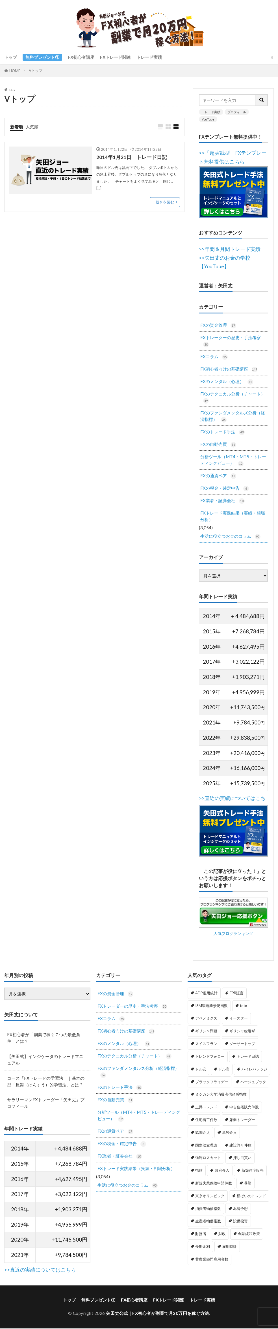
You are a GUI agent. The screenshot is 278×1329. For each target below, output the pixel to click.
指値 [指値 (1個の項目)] (199, 1171)
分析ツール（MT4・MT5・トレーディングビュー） (233, 460)
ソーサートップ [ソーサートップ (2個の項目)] (242, 1044)
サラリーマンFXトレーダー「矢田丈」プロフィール (45, 1104)
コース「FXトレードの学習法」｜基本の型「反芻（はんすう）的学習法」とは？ (45, 1082)
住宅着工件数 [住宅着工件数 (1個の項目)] (206, 1120)
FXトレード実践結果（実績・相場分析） (232, 516)
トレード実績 (149, 57)
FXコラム (214, 357)
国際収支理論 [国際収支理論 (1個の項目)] (206, 1145)
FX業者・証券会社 (222, 501)
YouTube (208, 119)
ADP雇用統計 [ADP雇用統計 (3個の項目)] (206, 993)
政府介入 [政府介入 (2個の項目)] (222, 1171)
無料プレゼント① (42, 57)
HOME (14, 70)
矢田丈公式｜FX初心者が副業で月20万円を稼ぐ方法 (157, 1314)
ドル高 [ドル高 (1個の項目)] (223, 1069)
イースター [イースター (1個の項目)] (238, 1019)
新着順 (16, 126)
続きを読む (165, 202)
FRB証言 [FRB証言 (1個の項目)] (237, 993)
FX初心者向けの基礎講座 (228, 369)
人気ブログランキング (233, 951)
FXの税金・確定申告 (224, 489)
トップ (10, 57)
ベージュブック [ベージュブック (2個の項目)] (253, 1082)
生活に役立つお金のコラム (230, 537)
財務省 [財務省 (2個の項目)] (200, 1234)
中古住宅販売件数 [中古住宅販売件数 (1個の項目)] (244, 1107)
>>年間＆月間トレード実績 (229, 249)
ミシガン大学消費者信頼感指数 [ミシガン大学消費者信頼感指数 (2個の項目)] (221, 1095)
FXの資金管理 (218, 325)
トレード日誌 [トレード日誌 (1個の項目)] (248, 1057)
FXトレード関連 (115, 57)
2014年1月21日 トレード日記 (131, 157)
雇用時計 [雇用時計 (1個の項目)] (229, 1247)
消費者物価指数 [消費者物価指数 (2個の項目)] (208, 1209)
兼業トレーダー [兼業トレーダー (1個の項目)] (242, 1120)
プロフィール (236, 112)
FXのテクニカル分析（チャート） (232, 397)
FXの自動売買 (218, 445)
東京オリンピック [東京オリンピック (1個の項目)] (210, 1196)
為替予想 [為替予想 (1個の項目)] (240, 1209)
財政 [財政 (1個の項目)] (222, 1234)
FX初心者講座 (81, 57)
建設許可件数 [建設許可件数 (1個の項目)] (240, 1145)
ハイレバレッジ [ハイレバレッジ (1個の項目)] (254, 1069)
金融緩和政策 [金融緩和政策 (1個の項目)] (249, 1234)
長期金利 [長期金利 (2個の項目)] (202, 1247)
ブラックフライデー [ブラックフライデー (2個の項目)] (211, 1082)
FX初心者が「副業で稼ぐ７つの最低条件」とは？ (43, 1038)
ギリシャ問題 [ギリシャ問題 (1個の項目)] (206, 1031)
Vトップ (35, 70)
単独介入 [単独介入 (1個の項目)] (229, 1133)
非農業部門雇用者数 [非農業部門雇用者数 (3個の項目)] (211, 1259)
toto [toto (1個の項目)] (243, 1006)
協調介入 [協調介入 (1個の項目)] (202, 1133)
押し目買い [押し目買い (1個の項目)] (242, 1158)
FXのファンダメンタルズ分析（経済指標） (232, 416)
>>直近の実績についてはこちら (40, 1271)
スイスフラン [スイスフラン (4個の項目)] (206, 1044)
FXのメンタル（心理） (226, 382)
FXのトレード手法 (222, 432)
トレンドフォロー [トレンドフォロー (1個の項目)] (210, 1057)
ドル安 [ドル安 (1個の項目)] (200, 1069)
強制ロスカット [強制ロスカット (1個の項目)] (208, 1158)
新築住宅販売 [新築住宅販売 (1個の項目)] (253, 1171)
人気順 (32, 126)
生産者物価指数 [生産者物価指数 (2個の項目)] (208, 1222)
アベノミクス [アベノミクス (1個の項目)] (206, 1019)
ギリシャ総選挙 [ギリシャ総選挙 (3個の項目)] (242, 1031)
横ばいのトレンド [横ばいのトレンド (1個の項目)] (251, 1196)
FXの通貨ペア (218, 476)
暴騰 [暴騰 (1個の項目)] (247, 1183)
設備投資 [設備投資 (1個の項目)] (240, 1222)
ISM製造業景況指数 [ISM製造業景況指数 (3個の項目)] (211, 1006)
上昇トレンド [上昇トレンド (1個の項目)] (206, 1107)
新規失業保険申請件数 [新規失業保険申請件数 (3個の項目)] (213, 1183)
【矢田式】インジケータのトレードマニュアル (45, 1060)
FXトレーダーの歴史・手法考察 (230, 341)
